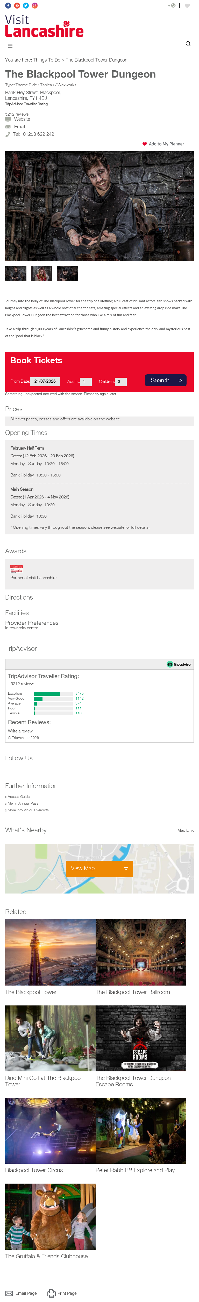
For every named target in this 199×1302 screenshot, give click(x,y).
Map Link (185, 831)
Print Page (67, 1294)
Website (22, 119)
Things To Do (46, 60)
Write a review (20, 731)
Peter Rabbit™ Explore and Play (135, 1171)
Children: (107, 382)
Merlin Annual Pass (23, 803)
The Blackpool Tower (30, 992)
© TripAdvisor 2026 (23, 738)
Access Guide (19, 797)
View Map (83, 869)
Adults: (73, 382)
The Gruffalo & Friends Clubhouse (46, 1257)
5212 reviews (17, 114)
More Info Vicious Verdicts (28, 810)
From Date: (20, 382)
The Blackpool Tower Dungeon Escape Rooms (133, 1082)
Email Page (26, 1294)
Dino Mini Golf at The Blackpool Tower (43, 1082)
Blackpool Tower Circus (34, 1171)
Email (19, 127)
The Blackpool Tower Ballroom (133, 992)
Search (160, 380)
